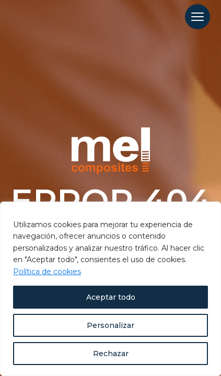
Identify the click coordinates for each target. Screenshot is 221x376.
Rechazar (111, 353)
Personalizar (110, 325)
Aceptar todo (110, 297)
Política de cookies (47, 271)
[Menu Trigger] (197, 16)
